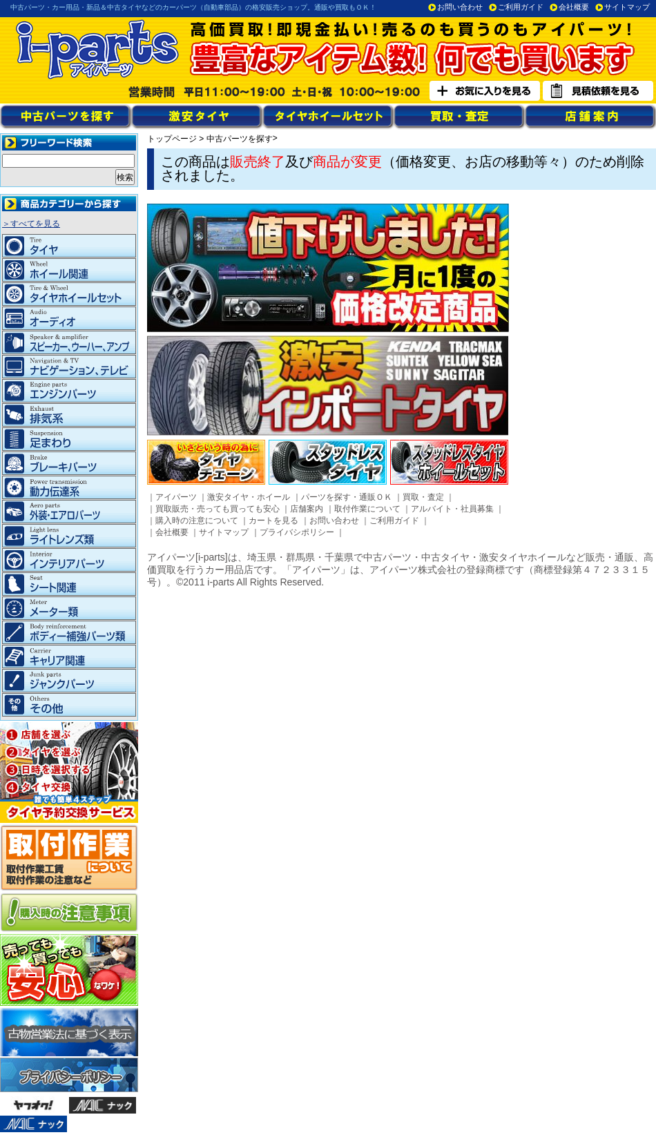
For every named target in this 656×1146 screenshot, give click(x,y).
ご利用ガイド (520, 7)
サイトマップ (627, 7)
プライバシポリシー (297, 532)
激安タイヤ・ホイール (248, 497)
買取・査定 (423, 497)
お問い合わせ (460, 7)
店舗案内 (306, 509)
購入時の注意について (196, 520)
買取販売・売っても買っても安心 (217, 509)
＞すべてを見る (31, 224)
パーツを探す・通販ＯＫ (346, 497)
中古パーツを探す (239, 139)
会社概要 (574, 7)
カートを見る (273, 520)
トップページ (172, 139)
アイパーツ (176, 497)
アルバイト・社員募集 (452, 509)
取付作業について (367, 509)
